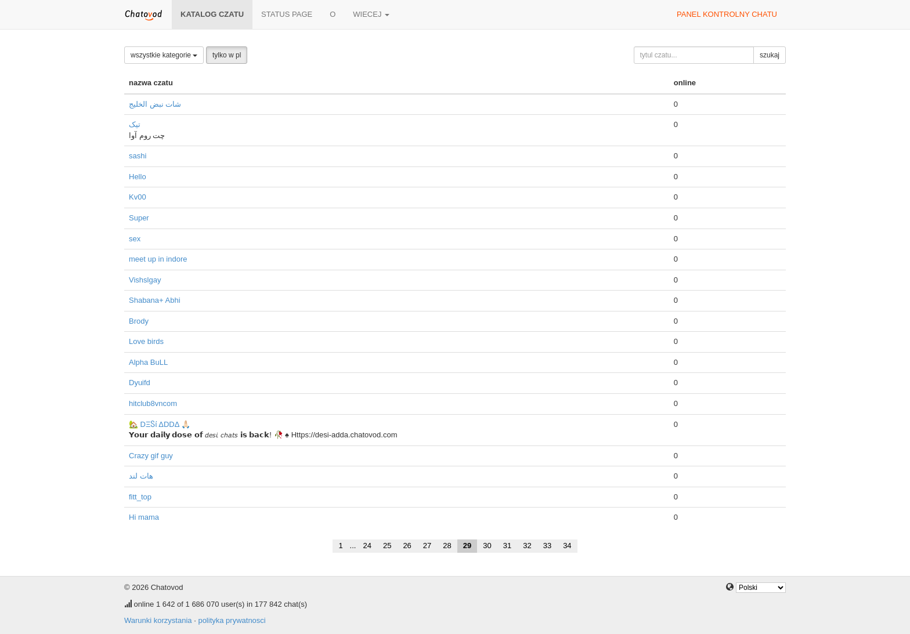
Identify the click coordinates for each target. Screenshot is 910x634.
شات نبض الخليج (155, 104)
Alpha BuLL (148, 362)
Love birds (146, 341)
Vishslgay (145, 280)
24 (367, 545)
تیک (134, 124)
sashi (137, 155)
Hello (137, 176)
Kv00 (137, 197)
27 (427, 545)
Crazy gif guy (151, 455)
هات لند (141, 476)
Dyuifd (139, 382)
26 (407, 545)
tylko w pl (226, 55)
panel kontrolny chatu (727, 14)
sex (134, 238)
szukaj (769, 55)
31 (507, 545)
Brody (139, 321)
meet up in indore (158, 259)
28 (447, 545)
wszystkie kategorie (164, 55)
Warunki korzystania (158, 620)
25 (387, 545)
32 (527, 545)
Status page (286, 14)
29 (467, 545)
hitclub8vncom (153, 403)
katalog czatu (212, 14)
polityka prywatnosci (231, 620)
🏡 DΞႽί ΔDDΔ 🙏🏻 (159, 424)
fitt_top (140, 496)
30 (487, 545)
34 (567, 545)
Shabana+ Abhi (154, 300)
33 (547, 545)
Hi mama (144, 517)
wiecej (371, 14)
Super (139, 217)
